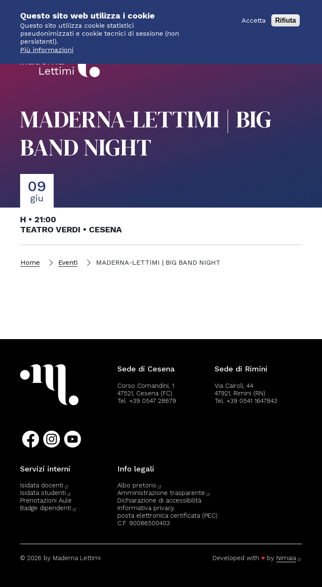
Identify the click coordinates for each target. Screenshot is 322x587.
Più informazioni (46, 45)
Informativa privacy (145, 508)
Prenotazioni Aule (46, 500)
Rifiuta (285, 15)
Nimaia (289, 558)
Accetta (254, 16)
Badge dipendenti (48, 508)
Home (30, 262)
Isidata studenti (46, 493)
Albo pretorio (139, 485)
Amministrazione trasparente (164, 493)
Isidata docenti (44, 485)
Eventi (68, 262)
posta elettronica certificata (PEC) (167, 515)
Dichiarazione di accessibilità (159, 500)
